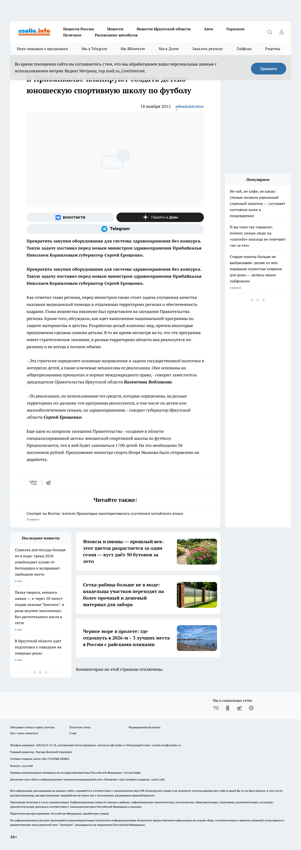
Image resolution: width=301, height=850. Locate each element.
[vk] (34, 483)
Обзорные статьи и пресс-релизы (32, 727)
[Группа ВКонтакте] (70, 217)
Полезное (72, 35)
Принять (268, 68)
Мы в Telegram (94, 49)
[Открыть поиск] (269, 32)
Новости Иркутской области (164, 29)
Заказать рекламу (207, 49)
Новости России (78, 29)
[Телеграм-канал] (115, 229)
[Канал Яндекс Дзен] (160, 217)
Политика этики (80, 727)
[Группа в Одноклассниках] (228, 708)
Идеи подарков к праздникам (42, 49)
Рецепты (272, 49)
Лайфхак (244, 49)
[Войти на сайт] (281, 32)
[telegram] (50, 483)
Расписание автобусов (116, 35)
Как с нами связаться (24, 733)
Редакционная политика (144, 727)
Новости (115, 29)
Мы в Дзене (169, 49)
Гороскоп (235, 29)
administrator (189, 106)
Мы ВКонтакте (133, 49)
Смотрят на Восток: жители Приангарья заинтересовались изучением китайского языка (115, 516)
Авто (208, 29)
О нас (73, 733)
